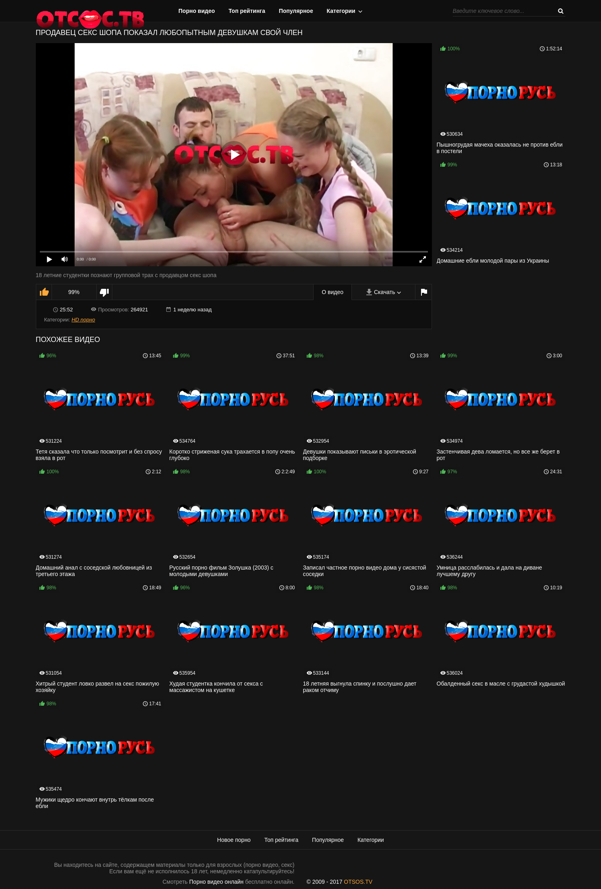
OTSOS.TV (358, 882)
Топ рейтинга (247, 11)
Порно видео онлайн (216, 882)
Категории (341, 11)
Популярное (296, 11)
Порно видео (196, 11)
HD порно (83, 320)
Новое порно (233, 840)
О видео (332, 292)
